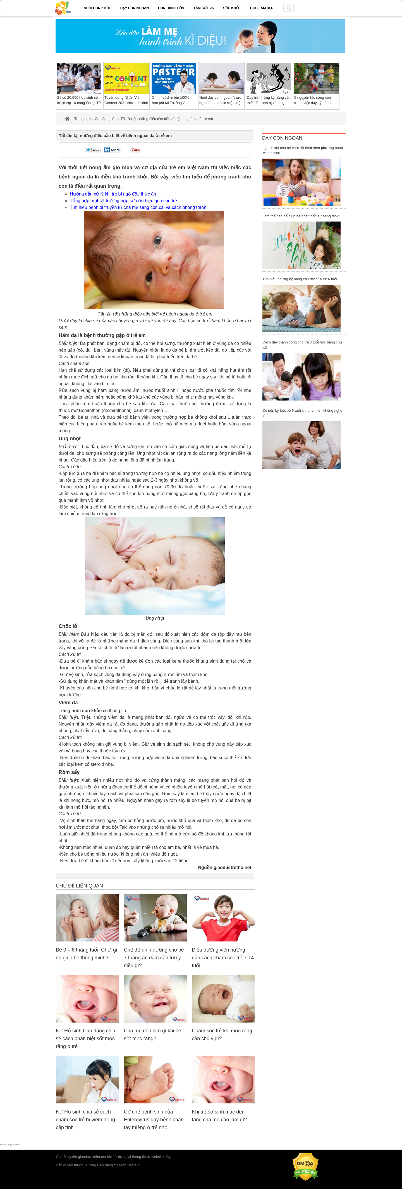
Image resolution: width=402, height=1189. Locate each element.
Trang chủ (82, 119)
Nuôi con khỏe (97, 8)
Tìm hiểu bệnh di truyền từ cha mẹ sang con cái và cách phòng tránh (138, 207)
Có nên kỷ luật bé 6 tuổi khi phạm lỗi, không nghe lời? (302, 413)
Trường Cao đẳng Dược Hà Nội (10, 1145)
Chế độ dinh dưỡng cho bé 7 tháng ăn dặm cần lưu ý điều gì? (154, 957)
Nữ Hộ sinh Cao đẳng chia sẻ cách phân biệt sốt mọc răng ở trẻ (85, 1038)
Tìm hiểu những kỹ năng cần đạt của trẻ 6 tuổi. (300, 279)
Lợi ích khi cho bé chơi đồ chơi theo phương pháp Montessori (302, 150)
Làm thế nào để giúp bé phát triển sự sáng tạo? (300, 216)
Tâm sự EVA (203, 8)
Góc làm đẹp (262, 8)
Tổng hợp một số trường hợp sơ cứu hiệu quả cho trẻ (123, 200)
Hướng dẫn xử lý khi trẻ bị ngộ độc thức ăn (113, 194)
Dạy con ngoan (134, 8)
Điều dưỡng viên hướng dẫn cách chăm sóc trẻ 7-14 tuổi (223, 957)
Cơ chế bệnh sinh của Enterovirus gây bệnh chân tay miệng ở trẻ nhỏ (154, 1119)
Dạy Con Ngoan (282, 138)
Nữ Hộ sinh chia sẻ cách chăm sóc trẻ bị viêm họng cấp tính (85, 1119)
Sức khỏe (232, 8)
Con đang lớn (171, 8)
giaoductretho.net (92, 1157)
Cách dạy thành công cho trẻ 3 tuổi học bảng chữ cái (302, 345)
